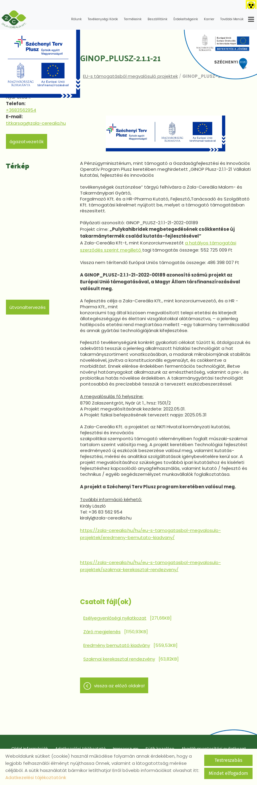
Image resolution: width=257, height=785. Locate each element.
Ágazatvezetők (26, 141)
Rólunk (76, 19)
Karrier (209, 19)
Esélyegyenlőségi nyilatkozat (114, 618)
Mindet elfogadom (228, 773)
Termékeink (133, 19)
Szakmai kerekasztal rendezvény (119, 659)
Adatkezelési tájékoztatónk (35, 777)
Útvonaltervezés (27, 307)
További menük (237, 19)
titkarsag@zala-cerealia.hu (36, 123)
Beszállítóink (157, 19)
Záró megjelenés (102, 631)
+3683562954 (21, 110)
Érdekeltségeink (185, 19)
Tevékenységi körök (103, 19)
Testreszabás (228, 760)
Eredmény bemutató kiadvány (116, 645)
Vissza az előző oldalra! (119, 686)
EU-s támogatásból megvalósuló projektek (130, 76)
